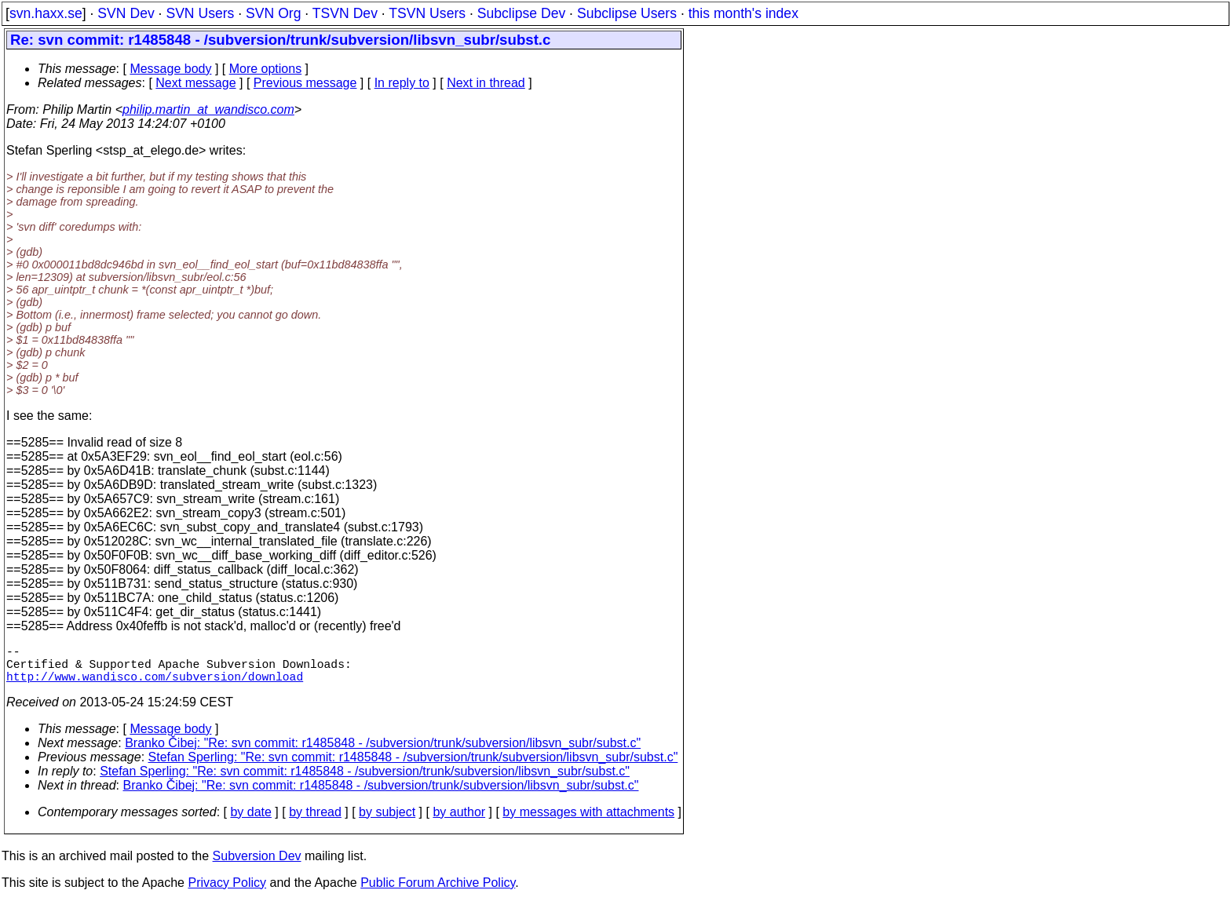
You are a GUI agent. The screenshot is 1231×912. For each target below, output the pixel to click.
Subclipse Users (627, 13)
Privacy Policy (227, 892)
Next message (195, 82)
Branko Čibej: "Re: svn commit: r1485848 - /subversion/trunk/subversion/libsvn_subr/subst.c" (383, 752)
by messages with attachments (588, 821)
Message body (170, 68)
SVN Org (273, 13)
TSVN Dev (345, 13)
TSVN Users (427, 13)
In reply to (401, 82)
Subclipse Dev (521, 13)
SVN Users (200, 13)
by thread (315, 821)
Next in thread (486, 82)
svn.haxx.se (45, 13)
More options (265, 68)
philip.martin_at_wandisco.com (208, 109)
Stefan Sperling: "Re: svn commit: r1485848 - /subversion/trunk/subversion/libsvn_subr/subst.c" (413, 766)
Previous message (305, 82)
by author (459, 821)
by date (250, 821)
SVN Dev (125, 13)
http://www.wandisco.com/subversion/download (154, 685)
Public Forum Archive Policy (437, 892)
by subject (387, 821)
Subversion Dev (257, 865)
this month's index (743, 13)
